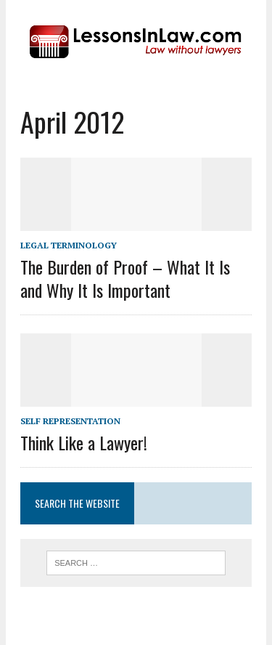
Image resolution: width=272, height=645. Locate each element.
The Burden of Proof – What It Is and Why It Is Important (125, 277)
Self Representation (70, 420)
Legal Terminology (68, 245)
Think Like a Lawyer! (83, 442)
